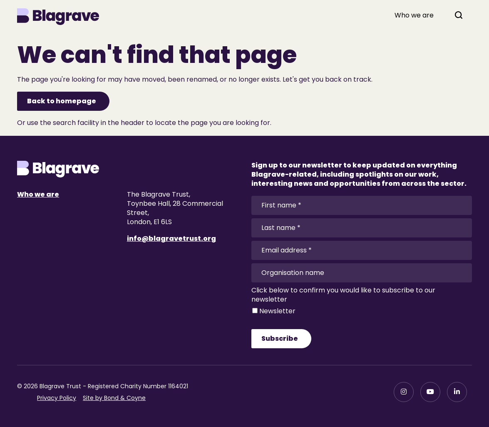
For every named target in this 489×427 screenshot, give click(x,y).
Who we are (414, 15)
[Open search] (459, 15)
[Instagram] (404, 392)
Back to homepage (61, 101)
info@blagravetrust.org (171, 238)
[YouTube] (430, 392)
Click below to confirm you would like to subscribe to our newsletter (343, 295)
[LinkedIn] (457, 392)
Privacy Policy (56, 398)
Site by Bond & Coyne (114, 398)
